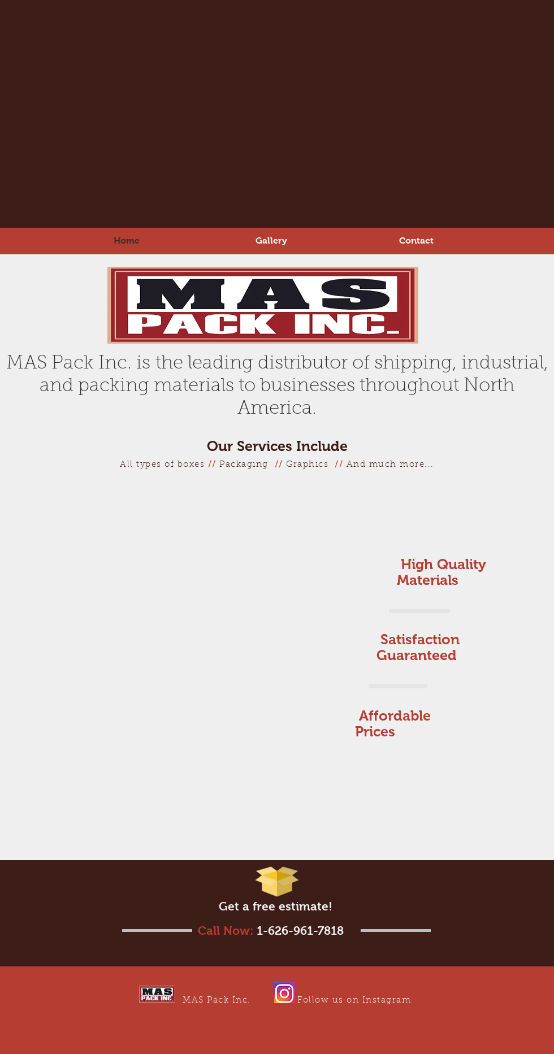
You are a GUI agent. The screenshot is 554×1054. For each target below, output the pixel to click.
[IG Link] (284, 992)
